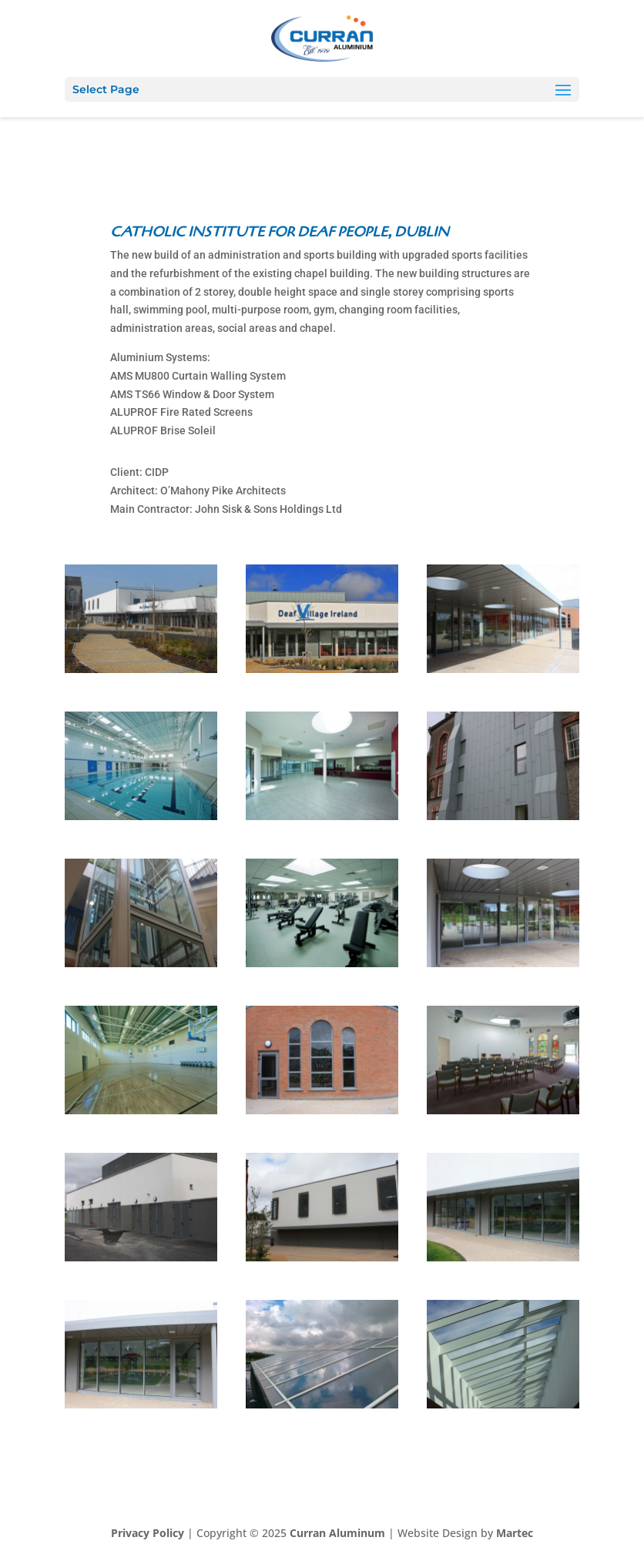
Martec (514, 1533)
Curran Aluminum (337, 1533)
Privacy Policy (147, 1533)
